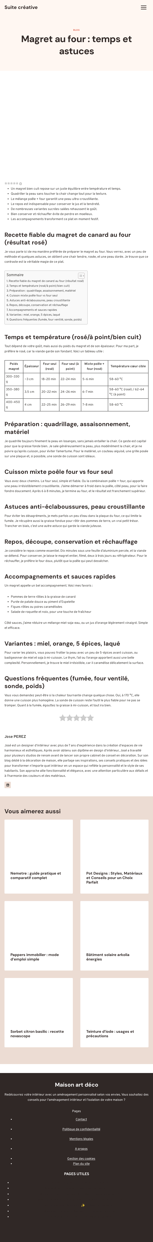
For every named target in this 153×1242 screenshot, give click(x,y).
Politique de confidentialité (81, 1129)
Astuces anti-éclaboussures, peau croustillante (40, 300)
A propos (81, 1149)
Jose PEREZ (15, 736)
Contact (81, 1120)
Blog (76, 30)
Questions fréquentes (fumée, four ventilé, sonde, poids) (45, 320)
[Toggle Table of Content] (79, 276)
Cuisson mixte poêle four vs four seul (34, 296)
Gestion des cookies (81, 1159)
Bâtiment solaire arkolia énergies (107, 957)
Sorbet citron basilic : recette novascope (37, 1033)
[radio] (62, 718)
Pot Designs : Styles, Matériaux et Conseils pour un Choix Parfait (114, 878)
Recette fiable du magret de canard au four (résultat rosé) (46, 281)
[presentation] (38, 842)
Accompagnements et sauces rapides (33, 310)
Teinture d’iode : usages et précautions (110, 1033)
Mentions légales (81, 1139)
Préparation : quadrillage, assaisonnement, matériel (42, 291)
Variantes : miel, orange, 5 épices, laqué (34, 315)
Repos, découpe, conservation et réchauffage (38, 305)
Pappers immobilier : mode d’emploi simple (34, 957)
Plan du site (81, 1164)
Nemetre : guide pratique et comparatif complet (35, 875)
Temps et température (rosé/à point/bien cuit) (39, 286)
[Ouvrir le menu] (144, 7)
